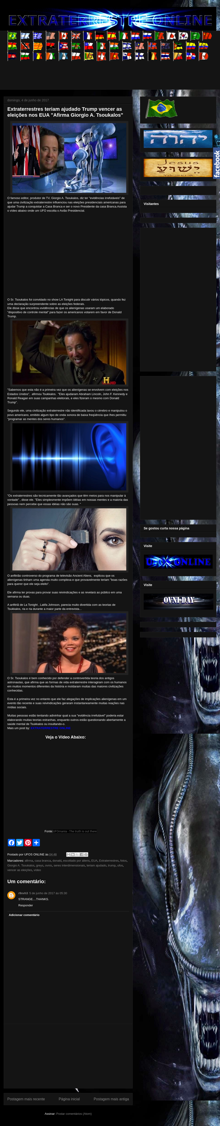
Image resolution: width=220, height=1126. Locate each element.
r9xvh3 (23, 893)
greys (40, 865)
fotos (123, 860)
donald (56, 860)
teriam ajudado (96, 865)
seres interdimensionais (69, 865)
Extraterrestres (108, 860)
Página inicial (69, 1099)
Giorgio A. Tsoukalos (20, 865)
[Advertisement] (90, 71)
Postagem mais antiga (111, 1099)
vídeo (37, 870)
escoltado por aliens (76, 860)
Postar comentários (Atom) (74, 1113)
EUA (94, 860)
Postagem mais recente (26, 1099)
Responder (25, 905)
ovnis (48, 865)
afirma (29, 860)
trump (112, 865)
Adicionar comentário (24, 915)
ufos (120, 865)
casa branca (43, 860)
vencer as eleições (19, 870)
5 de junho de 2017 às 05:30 (48, 893)
